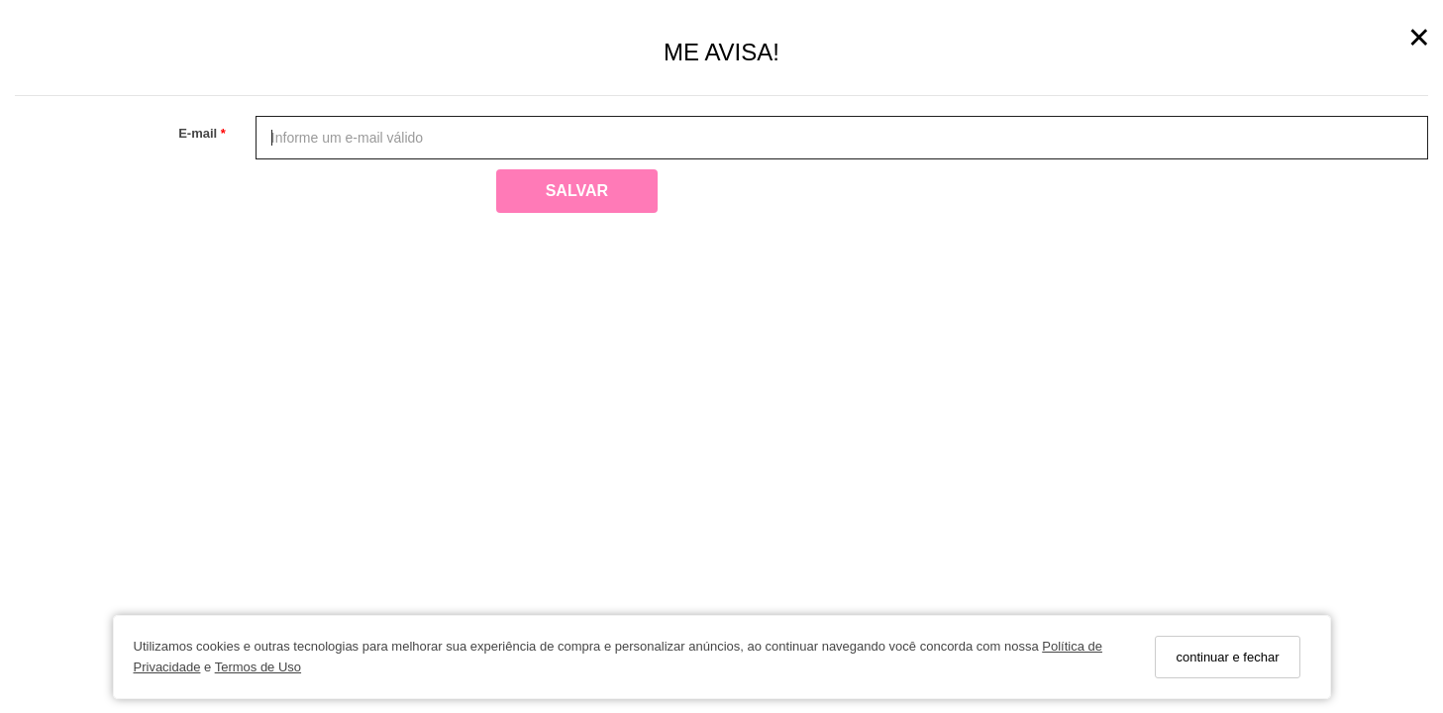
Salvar (577, 190)
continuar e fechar (1227, 657)
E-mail (199, 133)
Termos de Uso (258, 667)
